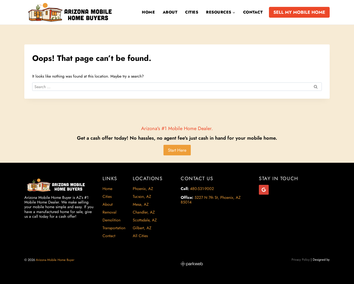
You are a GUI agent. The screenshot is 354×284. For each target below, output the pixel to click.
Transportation (114, 228)
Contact (253, 12)
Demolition (111, 220)
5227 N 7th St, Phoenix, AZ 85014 (211, 200)
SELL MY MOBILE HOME (299, 12)
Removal (110, 212)
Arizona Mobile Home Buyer (55, 259)
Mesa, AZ (141, 204)
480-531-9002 (202, 188)
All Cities (140, 236)
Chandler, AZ (144, 212)
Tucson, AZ (142, 196)
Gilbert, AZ (142, 228)
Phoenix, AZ (143, 188)
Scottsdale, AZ (145, 220)
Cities (191, 12)
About (170, 12)
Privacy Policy (301, 259)
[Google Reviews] (264, 190)
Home (148, 12)
